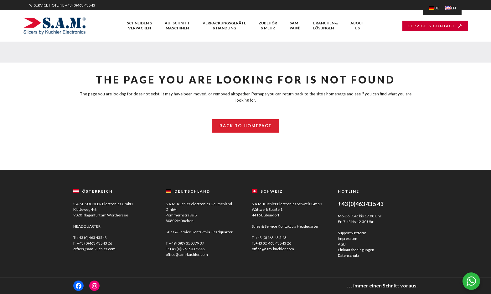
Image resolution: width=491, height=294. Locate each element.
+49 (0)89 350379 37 (186, 243)
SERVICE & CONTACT (435, 25)
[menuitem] (434, 8)
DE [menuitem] (436, 8)
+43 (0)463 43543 (80, 5)
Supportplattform (352, 233)
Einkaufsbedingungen (356, 249)
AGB (342, 244)
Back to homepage (245, 125)
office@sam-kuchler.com (94, 248)
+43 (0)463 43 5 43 (271, 237)
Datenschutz (348, 255)
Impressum (347, 238)
